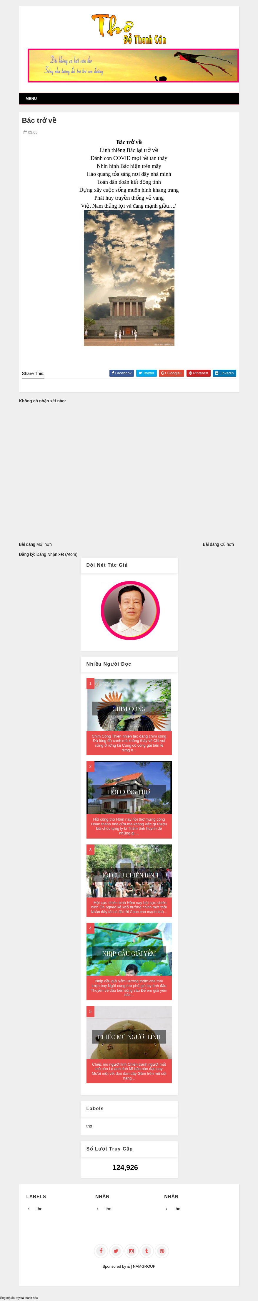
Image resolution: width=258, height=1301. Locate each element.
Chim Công (129, 709)
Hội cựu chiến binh (129, 875)
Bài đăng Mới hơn (35, 544)
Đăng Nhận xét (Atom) (57, 554)
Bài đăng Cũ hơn (218, 544)
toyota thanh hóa (27, 1298)
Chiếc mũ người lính (129, 1037)
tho (89, 1126)
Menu (31, 98)
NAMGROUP (144, 1266)
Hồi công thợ (129, 792)
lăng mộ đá (7, 1298)
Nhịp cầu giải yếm (129, 953)
